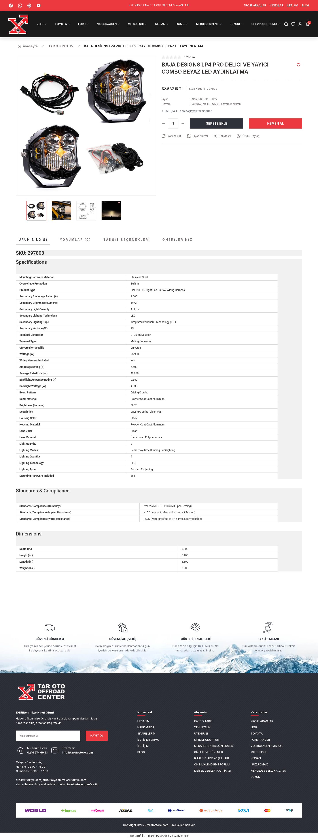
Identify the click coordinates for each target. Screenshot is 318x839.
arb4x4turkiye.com (28, 780)
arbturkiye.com (76, 780)
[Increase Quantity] (183, 123)
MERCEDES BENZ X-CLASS (268, 770)
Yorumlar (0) (75, 239)
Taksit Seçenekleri (126, 239)
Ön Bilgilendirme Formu (212, 764)
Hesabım (143, 721)
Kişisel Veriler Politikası (212, 770)
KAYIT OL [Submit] (96, 735)
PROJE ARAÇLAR (262, 721)
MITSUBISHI (258, 752)
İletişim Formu (148, 739)
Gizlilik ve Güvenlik (208, 752)
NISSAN (256, 758)
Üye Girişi (201, 733)
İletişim (143, 745)
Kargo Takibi (203, 721)
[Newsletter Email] (48, 736)
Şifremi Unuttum (207, 739)
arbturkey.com (52, 780)
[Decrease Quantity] (163, 123)
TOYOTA (257, 733)
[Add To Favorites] (298, 64)
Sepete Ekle (216, 123)
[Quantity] (173, 123)
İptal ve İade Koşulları (211, 758)
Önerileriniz (177, 239)
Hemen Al (275, 123)
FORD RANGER (260, 739)
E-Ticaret (149, 835)
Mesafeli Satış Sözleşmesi (213, 745)
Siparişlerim (146, 733)
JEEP (254, 727)
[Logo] (19, 24)
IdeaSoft (135, 835)
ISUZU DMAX (259, 764)
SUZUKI (256, 776)
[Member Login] (300, 24)
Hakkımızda (145, 727)
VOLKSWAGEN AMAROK (267, 745)
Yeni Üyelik (202, 727)
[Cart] (307, 24)
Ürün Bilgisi (33, 239)
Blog (141, 752)
